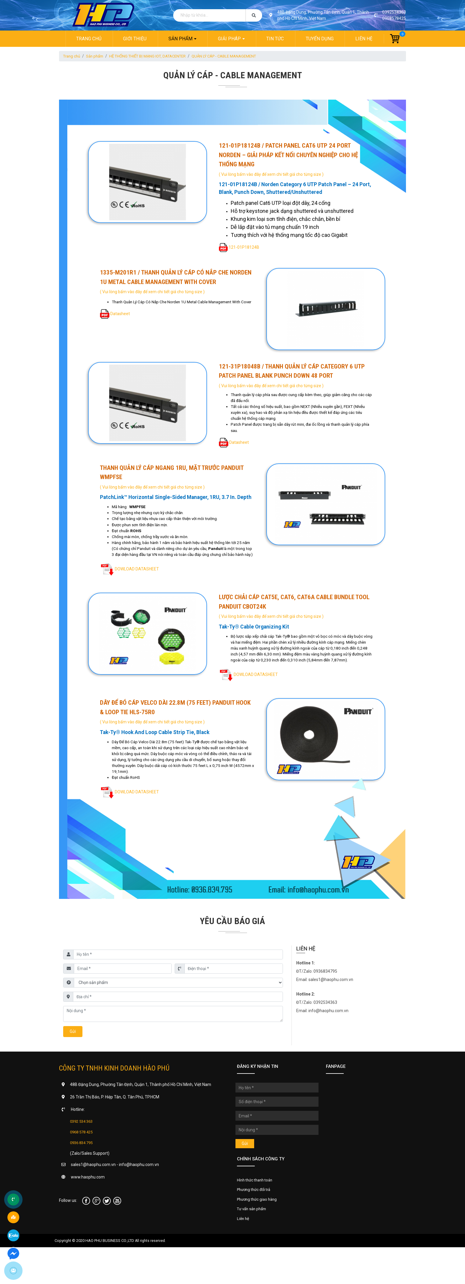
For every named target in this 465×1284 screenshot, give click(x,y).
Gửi (73, 1064)
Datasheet (120, 321)
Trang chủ (88, 39)
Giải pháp (229, 39)
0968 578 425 (82, 1164)
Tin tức (275, 39)
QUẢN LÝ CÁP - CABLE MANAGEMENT (238, 56)
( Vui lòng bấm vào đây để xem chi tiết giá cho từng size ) (271, 174)
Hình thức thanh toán (256, 1213)
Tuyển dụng (320, 39)
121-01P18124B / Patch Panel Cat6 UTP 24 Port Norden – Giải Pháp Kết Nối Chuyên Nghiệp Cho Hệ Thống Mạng (289, 155)
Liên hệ (364, 39)
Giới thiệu (134, 39)
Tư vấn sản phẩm (253, 1244)
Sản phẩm (180, 39)
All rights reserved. (151, 1277)
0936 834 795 (82, 1175)
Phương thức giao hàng (259, 1234)
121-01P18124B (244, 248)
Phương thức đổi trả (255, 1223)
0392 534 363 (82, 1154)
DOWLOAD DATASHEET (137, 590)
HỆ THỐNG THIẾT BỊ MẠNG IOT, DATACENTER (155, 56)
